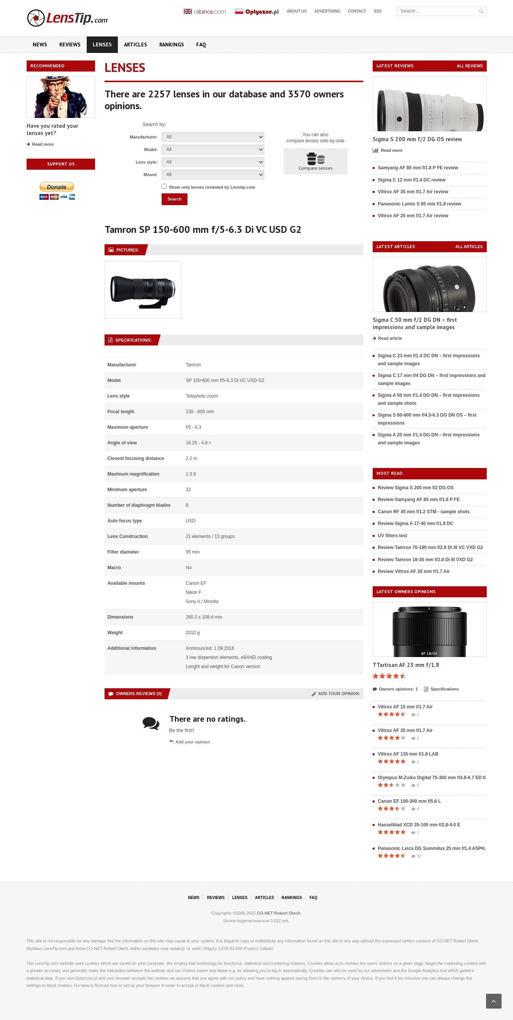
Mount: (151, 174)
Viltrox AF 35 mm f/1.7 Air (405, 730)
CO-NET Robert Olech (278, 913)
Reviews (70, 44)
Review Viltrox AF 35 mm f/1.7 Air (414, 571)
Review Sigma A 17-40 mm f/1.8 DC (416, 523)
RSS (378, 11)
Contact (357, 11)
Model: (150, 149)
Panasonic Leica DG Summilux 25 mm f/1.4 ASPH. (432, 848)
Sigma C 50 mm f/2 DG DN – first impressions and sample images (415, 323)
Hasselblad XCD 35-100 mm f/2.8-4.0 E (419, 824)
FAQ (201, 44)
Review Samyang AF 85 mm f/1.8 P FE (419, 499)
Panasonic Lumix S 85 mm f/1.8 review (419, 204)
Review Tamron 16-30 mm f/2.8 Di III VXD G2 (425, 559)
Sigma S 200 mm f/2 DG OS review (417, 139)
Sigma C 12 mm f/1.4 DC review (412, 180)
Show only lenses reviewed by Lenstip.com (212, 187)
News (40, 44)
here (85, 985)
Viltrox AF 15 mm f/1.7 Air (405, 707)
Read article (387, 338)
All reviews (470, 66)
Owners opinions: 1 (395, 689)
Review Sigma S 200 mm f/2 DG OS (416, 487)
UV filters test (392, 535)
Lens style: (146, 162)
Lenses (102, 44)
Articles (135, 44)
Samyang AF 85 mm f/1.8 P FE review (418, 167)
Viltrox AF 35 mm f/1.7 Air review (413, 191)
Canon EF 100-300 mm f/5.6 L (409, 801)
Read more (40, 144)
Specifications (441, 689)
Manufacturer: (143, 137)
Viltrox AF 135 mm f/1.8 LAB (408, 754)
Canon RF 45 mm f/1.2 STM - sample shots (424, 511)
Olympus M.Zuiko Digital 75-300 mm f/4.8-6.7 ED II (432, 777)
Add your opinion (335, 693)
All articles (469, 247)
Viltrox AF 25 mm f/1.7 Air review (413, 215)
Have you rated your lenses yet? (52, 129)
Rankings (171, 44)
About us (297, 11)
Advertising (327, 11)
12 (416, 856)
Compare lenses (316, 162)
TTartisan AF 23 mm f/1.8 (406, 664)
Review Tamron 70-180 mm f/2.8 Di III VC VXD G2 (430, 547)
